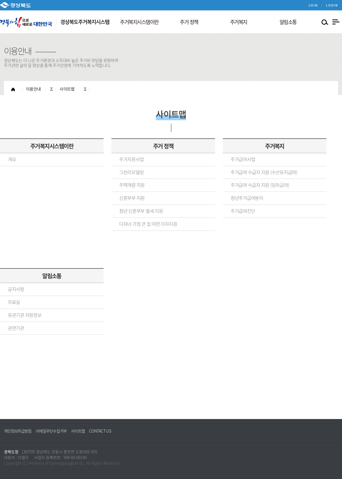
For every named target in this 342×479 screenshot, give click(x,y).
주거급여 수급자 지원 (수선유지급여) (264, 172)
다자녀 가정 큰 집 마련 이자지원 (148, 223)
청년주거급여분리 (247, 197)
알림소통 (51, 275)
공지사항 (16, 289)
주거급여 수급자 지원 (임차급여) (260, 184)
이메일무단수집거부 (51, 431)
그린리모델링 (131, 172)
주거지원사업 (131, 159)
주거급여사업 (243, 159)
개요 (12, 159)
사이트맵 (78, 431)
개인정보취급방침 (17, 431)
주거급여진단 (243, 210)
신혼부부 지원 (132, 197)
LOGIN (332, 5)
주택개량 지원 (132, 184)
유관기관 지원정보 (24, 315)
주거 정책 (163, 145)
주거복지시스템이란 (51, 145)
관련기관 (16, 328)
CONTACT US (100, 431)
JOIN (313, 5)
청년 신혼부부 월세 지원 (141, 210)
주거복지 (274, 145)
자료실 (14, 302)
